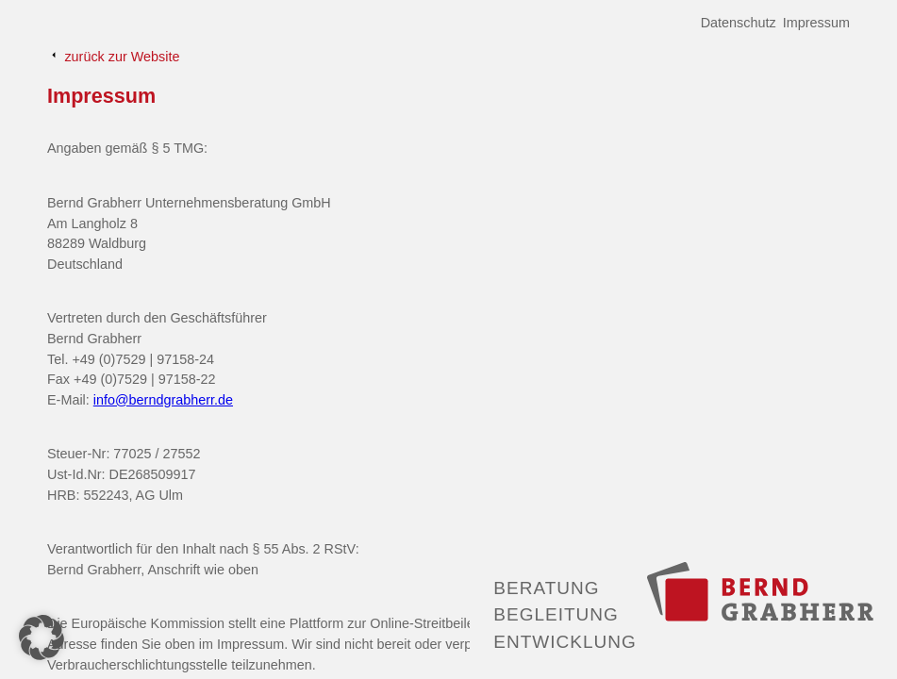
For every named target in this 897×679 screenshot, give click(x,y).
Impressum (816, 22)
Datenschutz (738, 22)
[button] (41, 637)
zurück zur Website (113, 56)
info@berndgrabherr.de (163, 399)
